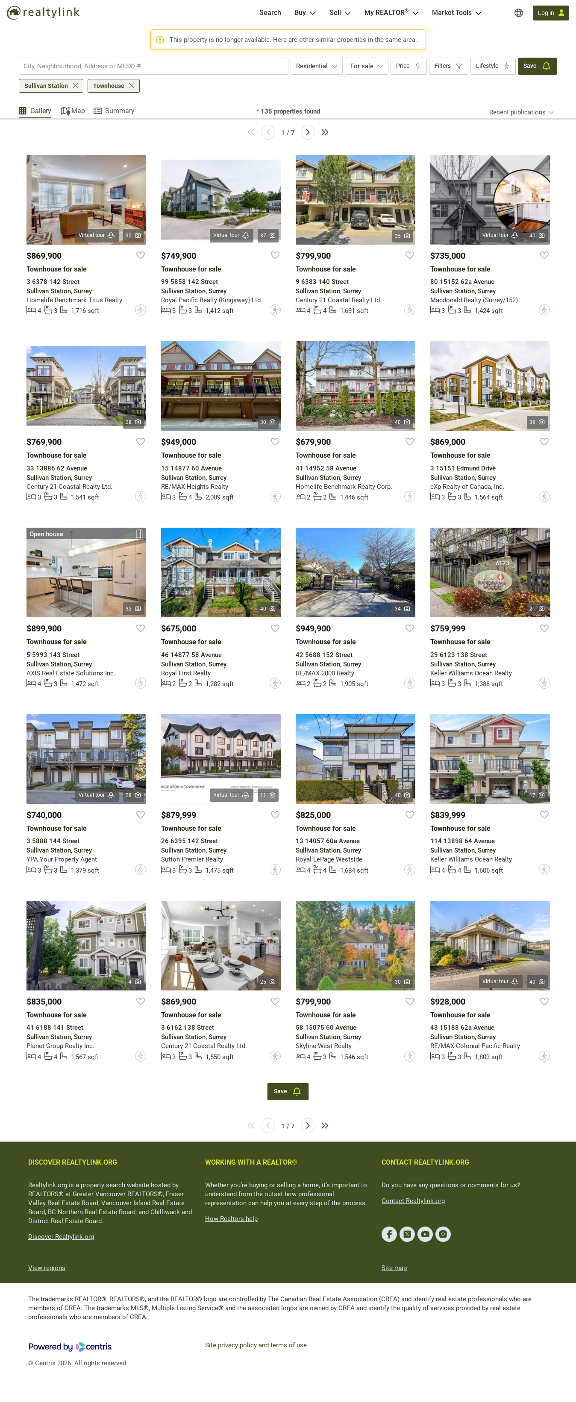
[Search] (270, 12)
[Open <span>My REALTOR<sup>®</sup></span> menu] (415, 12)
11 (268, 795)
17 (537, 795)
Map (78, 111)
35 (133, 236)
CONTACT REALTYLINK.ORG (425, 1162)
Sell (335, 13)
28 (133, 422)
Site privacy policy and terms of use (256, 1345)
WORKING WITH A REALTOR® (251, 1162)
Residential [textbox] (312, 66)
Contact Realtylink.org (413, 1201)
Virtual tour (97, 235)
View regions (46, 1268)
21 (537, 609)
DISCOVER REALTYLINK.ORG (72, 1162)
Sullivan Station (46, 85)
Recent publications (517, 112)
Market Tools (452, 13)
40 (537, 236)
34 (403, 609)
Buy (300, 13)
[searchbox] (148, 66)
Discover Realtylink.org (61, 1237)
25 (268, 982)
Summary (120, 111)
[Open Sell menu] (347, 12)
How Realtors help (231, 1219)
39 (537, 422)
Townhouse (108, 85)
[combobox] (153, 66)
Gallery (40, 111)
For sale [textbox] (361, 66)
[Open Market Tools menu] (478, 12)
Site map (394, 1268)
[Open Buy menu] (312, 12)
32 (133, 609)
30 (268, 422)
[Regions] (518, 12)
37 (268, 236)
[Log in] (551, 13)
